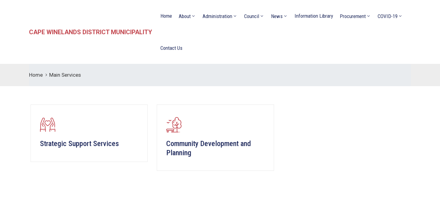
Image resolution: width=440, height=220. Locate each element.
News (277, 16)
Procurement (353, 16)
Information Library (314, 16)
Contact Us (171, 48)
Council (251, 16)
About (185, 16)
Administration (217, 16)
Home (166, 16)
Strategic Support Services (79, 143)
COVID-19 (388, 16)
